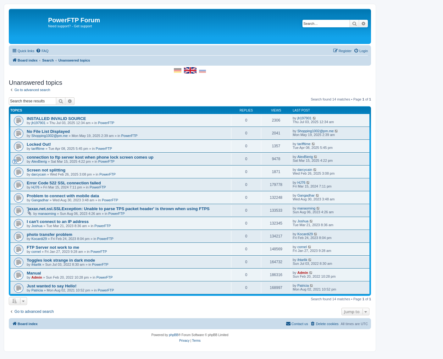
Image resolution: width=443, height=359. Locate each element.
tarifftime (38, 148)
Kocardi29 (39, 239)
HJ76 (35, 187)
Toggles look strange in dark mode (61, 260)
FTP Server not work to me (53, 247)
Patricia (37, 290)
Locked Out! (39, 144)
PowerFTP (106, 123)
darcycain (38, 174)
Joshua (36, 226)
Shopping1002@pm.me (49, 136)
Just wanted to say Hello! (51, 286)
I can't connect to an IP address (58, 221)
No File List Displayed (48, 131)
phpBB (173, 335)
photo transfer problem (49, 234)
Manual (34, 273)
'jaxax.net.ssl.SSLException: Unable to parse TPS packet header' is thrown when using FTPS (118, 208)
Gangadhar (40, 200)
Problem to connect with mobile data (63, 195)
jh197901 (38, 123)
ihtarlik (36, 264)
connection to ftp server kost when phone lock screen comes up (90, 157)
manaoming (47, 213)
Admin (36, 277)
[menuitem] (42, 51)
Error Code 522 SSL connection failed (64, 183)
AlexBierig (39, 161)
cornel (36, 251)
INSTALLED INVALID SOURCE (56, 118)
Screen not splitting (46, 170)
